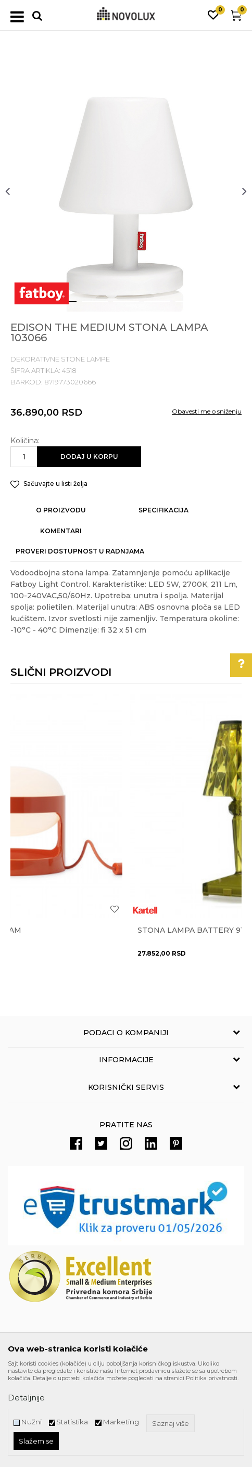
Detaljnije (26, 1397)
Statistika (72, 1422)
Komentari (61, 531)
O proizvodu (61, 510)
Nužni (31, 1422)
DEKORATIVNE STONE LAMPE (60, 359)
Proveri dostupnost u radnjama (80, 551)
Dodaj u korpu (89, 456)
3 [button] (118, 306)
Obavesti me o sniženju (207, 411)
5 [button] (180, 306)
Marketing (121, 1422)
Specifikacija (163, 510)
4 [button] (149, 306)
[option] (126, 191)
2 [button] (86, 306)
